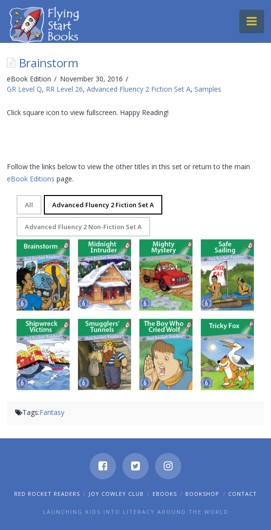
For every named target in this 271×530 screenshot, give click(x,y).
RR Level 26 (64, 89)
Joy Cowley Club (116, 493)
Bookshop (202, 493)
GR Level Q (24, 89)
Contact (242, 493)
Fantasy (51, 412)
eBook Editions (31, 178)
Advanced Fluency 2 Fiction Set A (139, 89)
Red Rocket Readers (47, 493)
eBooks (165, 493)
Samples (207, 89)
